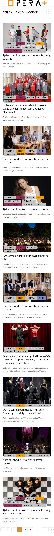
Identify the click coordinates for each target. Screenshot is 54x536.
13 (51, 529)
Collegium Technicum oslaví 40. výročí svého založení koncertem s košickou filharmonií (24, 109)
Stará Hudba (29, 47)
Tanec (41, 151)
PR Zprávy (41, 97)
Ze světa (40, 51)
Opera (40, 44)
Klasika (30, 44)
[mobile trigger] (5, 3)
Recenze (9, 352)
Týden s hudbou (12, 51)
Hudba (21, 44)
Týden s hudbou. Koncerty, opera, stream (26, 209)
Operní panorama (35, 348)
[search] (49, 3)
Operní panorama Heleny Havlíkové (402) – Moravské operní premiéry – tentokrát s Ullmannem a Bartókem (26, 359)
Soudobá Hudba (12, 47)
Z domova (28, 51)
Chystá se (9, 44)
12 (45, 529)
